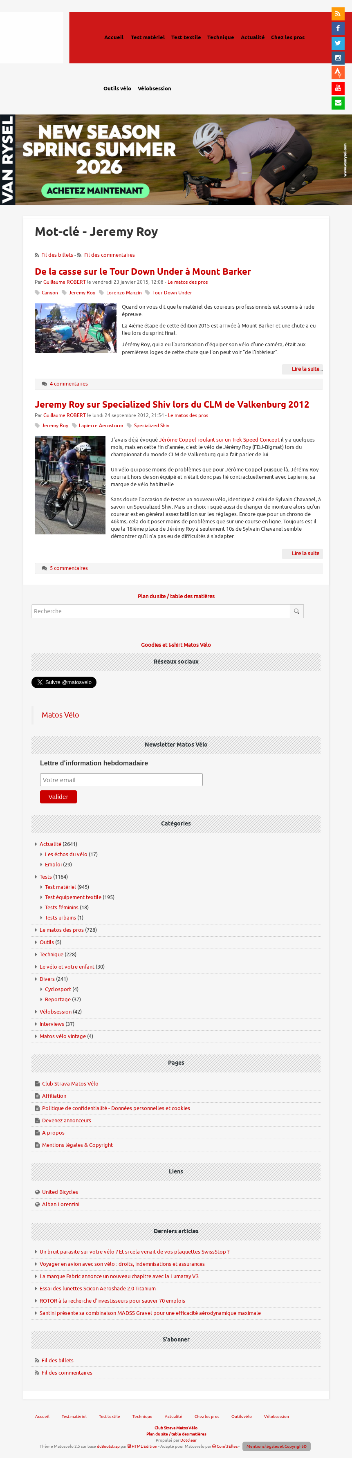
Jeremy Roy (82, 293)
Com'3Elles (225, 1446)
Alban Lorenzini (60, 1204)
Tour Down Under (172, 293)
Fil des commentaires (109, 254)
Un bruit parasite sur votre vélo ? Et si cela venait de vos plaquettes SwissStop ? (134, 1251)
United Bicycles (60, 1192)
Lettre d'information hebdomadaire (94, 763)
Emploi (53, 864)
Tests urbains (60, 917)
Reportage (58, 999)
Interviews (52, 1024)
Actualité (50, 844)
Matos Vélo (60, 715)
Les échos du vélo (66, 854)
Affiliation (54, 1095)
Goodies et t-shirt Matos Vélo (176, 645)
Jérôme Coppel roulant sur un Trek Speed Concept (219, 439)
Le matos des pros (188, 282)
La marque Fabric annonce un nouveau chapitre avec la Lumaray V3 (119, 1276)
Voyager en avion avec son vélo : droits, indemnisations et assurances (122, 1264)
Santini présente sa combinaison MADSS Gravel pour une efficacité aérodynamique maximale (150, 1313)
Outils (47, 942)
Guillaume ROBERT (64, 282)
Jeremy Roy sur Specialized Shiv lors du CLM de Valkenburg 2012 (172, 405)
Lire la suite (305, 369)
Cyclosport (58, 989)
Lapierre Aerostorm (101, 426)
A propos (53, 1132)
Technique (51, 954)
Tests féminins (61, 907)
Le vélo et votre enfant (67, 966)
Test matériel (60, 887)
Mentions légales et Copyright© (277, 1446)
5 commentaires (69, 568)
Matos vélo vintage (63, 1036)
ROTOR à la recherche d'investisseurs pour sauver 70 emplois (112, 1300)
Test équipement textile (73, 897)
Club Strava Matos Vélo (70, 1083)
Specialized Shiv (151, 426)
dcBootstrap (108, 1446)
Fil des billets (57, 254)
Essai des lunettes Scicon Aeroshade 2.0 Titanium (98, 1288)
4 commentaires (69, 383)
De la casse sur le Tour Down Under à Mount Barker (143, 272)
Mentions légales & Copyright (77, 1145)
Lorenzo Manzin (124, 293)
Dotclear (188, 1440)
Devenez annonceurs (66, 1120)
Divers (47, 979)
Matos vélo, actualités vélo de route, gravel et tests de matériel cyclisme (43, 49)
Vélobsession (56, 1011)
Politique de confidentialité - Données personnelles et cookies (116, 1108)
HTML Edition (142, 1446)
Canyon (50, 293)
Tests (46, 876)
